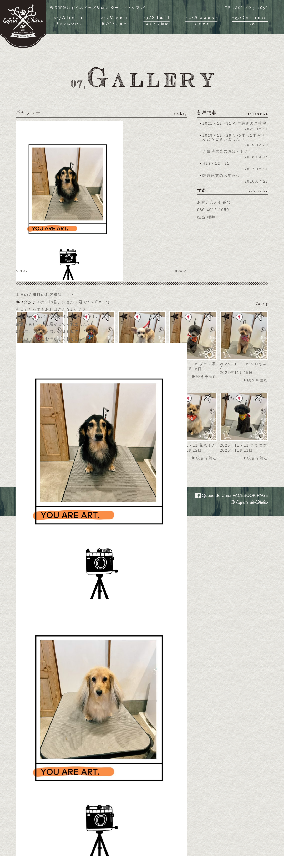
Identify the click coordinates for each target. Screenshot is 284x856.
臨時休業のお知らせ (221, 175)
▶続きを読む (204, 376)
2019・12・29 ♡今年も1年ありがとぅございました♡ (233, 137)
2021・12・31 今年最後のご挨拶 (234, 123)
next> (181, 270)
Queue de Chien (228, 495)
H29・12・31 (217, 163)
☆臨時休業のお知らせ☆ (225, 151)
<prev (22, 270)
